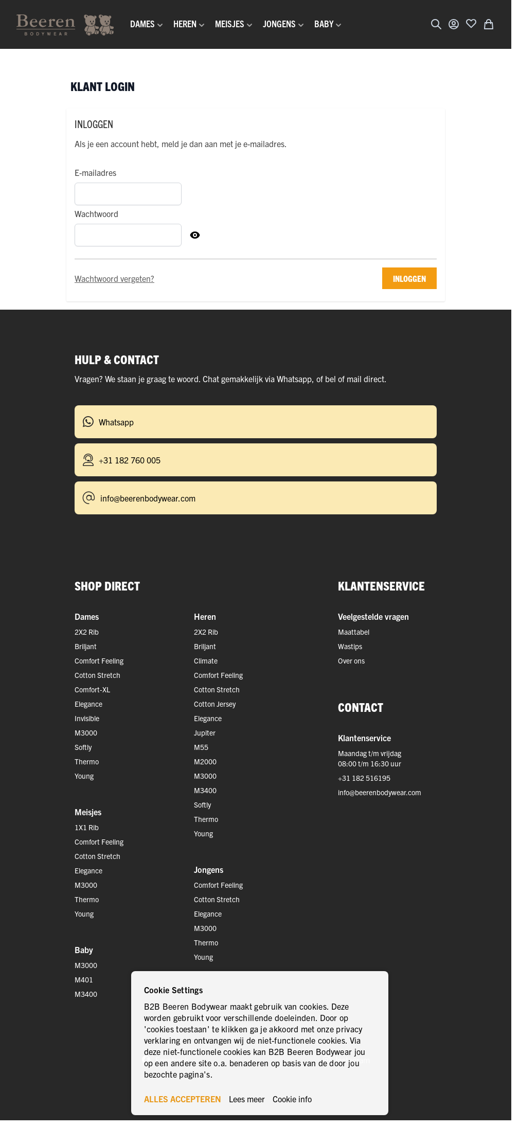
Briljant (86, 646)
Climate (206, 660)
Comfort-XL (92, 689)
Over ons (351, 660)
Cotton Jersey (215, 703)
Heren (205, 616)
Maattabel (353, 631)
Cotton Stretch (97, 674)
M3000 (86, 732)
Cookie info (292, 1099)
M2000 (205, 761)
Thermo (87, 761)
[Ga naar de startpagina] (65, 24)
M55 (201, 746)
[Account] (454, 24)
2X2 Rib (87, 631)
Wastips (350, 646)
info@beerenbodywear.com (379, 792)
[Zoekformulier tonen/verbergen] (436, 24)
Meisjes (88, 812)
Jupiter (205, 732)
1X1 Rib (87, 827)
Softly (83, 746)
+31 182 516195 (364, 777)
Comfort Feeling (99, 660)
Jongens (208, 869)
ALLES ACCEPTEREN (182, 1099)
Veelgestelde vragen (373, 616)
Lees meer (247, 1099)
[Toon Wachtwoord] (195, 235)
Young (84, 775)
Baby (84, 949)
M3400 (205, 790)
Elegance (88, 703)
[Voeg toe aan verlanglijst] (471, 23)
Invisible (87, 718)
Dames (87, 616)
